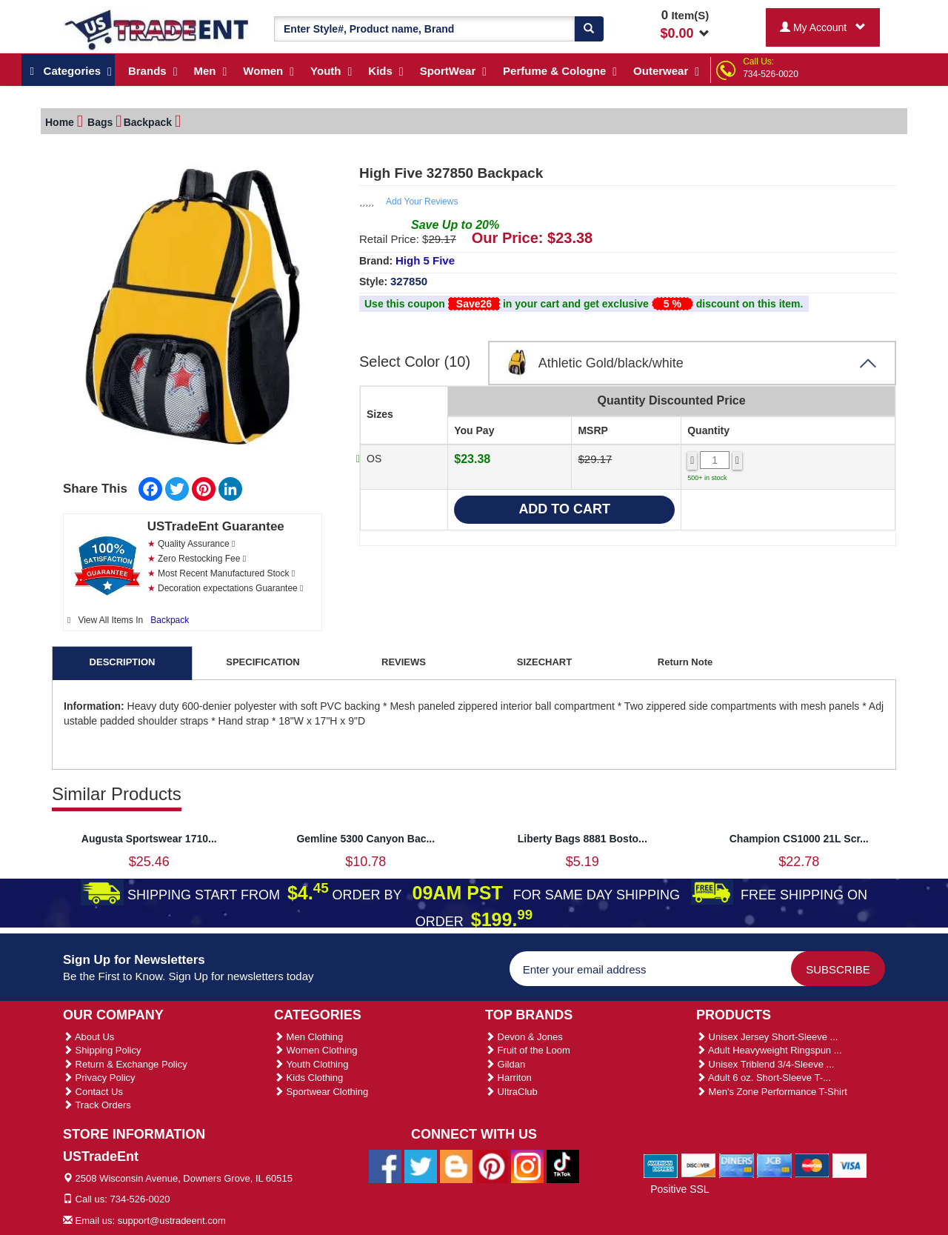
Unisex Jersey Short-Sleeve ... (767, 1036)
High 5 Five (425, 260)
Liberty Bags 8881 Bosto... (582, 839)
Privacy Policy (99, 1077)
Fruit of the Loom (527, 1050)
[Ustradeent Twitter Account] (420, 1165)
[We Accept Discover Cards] (698, 1165)
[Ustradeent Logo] (157, 29)
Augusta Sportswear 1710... (149, 839)
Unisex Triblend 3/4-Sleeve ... (765, 1064)
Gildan (505, 1064)
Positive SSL (679, 1189)
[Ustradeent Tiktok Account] (563, 1165)
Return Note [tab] (685, 662)
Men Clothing (308, 1036)
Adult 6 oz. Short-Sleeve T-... (763, 1077)
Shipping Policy (102, 1050)
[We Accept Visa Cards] (849, 1165)
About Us (88, 1036)
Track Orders (97, 1105)
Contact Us (93, 1091)
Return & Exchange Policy (125, 1064)
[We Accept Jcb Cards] (774, 1165)
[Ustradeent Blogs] (456, 1165)
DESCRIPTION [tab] (123, 662)
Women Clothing (315, 1050)
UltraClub (511, 1091)
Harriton (508, 1077)
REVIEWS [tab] (403, 662)
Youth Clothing (311, 1064)
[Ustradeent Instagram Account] (527, 1165)
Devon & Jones (524, 1036)
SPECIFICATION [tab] (262, 662)
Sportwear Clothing (321, 1091)
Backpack (169, 620)
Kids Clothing (308, 1077)
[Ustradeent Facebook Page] (385, 1165)
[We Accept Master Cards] (812, 1165)
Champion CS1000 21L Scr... (799, 839)
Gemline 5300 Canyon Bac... (365, 839)
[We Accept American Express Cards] (661, 1165)
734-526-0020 (770, 74)
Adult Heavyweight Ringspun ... (769, 1050)
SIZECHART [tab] (544, 662)
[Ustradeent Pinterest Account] (491, 1165)
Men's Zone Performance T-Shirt (771, 1091)
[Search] (589, 28)
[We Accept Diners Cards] (736, 1165)
